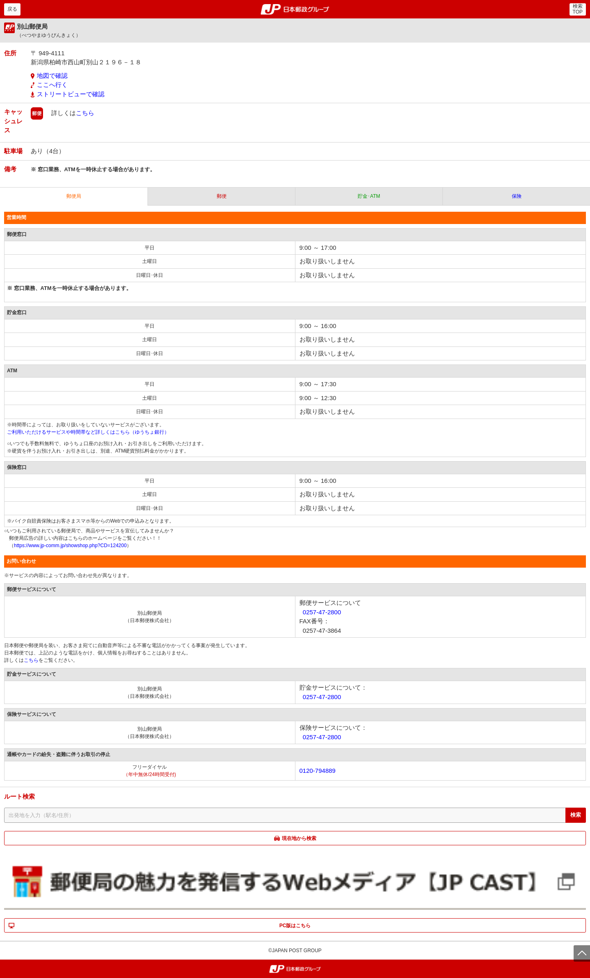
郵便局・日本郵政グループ (295, 9)
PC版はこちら (295, 925)
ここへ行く (52, 84)
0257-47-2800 (322, 612)
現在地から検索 (299, 838)
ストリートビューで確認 (70, 94)
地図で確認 (52, 75)
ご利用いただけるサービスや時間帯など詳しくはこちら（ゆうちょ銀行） (88, 432)
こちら (85, 112)
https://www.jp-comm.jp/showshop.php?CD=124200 (70, 545)
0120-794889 (318, 770)
